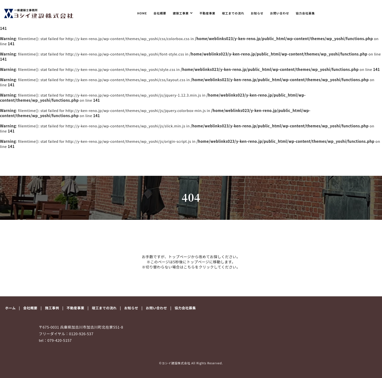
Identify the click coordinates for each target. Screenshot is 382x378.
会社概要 (159, 13)
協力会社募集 (305, 13)
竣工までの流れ (233, 13)
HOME (142, 13)
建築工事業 (181, 13)
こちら (189, 266)
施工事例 (52, 307)
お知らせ (257, 13)
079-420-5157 (59, 340)
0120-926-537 (81, 333)
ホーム (10, 307)
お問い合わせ (279, 13)
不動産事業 (207, 13)
